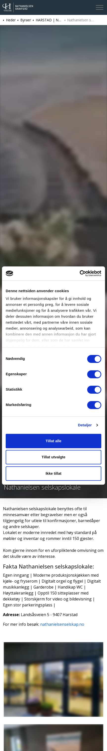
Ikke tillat (53, 473)
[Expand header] (99, 7)
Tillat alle (53, 441)
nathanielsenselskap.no (62, 624)
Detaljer (85, 425)
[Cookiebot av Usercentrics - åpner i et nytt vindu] (79, 273)
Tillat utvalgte (53, 457)
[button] (53, 679)
